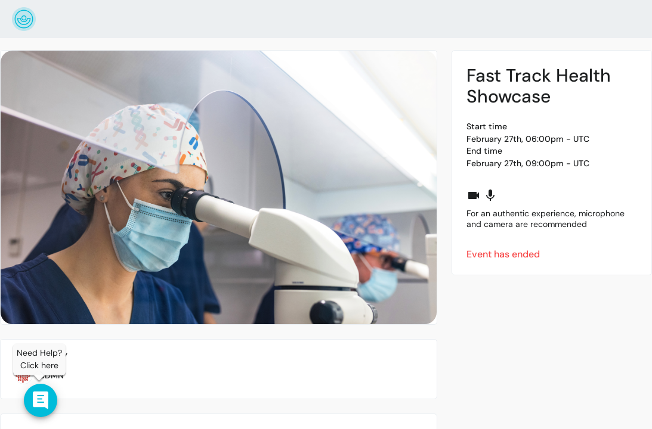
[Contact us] (40, 400)
